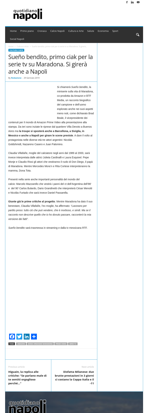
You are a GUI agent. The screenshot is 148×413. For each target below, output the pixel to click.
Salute (90, 31)
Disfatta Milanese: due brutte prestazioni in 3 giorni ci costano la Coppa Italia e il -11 (74, 377)
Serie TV (72, 344)
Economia (103, 31)
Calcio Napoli (57, 31)
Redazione (16, 77)
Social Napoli (17, 39)
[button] (138, 35)
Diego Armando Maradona (40, 344)
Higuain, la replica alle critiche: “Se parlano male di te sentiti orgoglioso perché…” (27, 377)
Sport (115, 31)
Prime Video (61, 344)
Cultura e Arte (76, 31)
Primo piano (27, 31)
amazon (21, 344)
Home (13, 31)
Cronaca (42, 31)
